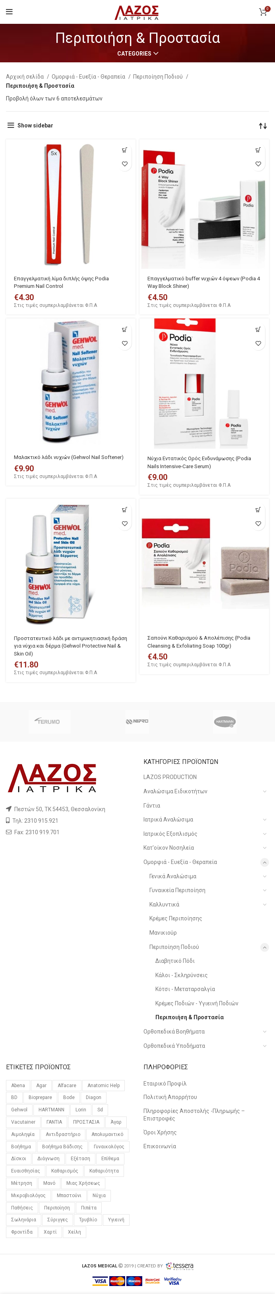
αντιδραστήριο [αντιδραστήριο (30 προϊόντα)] (63, 1134)
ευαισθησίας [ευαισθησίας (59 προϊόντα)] (25, 1171)
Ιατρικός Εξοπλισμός (170, 834)
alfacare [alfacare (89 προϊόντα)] (67, 1085)
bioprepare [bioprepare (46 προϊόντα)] (40, 1097)
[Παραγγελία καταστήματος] (263, 125)
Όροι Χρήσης (160, 1132)
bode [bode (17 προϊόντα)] (69, 1097)
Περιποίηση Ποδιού (158, 76)
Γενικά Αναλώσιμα (172, 876)
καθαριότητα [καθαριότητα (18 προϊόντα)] (104, 1171)
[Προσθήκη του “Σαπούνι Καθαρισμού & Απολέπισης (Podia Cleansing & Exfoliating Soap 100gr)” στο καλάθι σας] (258, 510)
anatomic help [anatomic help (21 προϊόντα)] (103, 1085)
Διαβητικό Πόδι (175, 961)
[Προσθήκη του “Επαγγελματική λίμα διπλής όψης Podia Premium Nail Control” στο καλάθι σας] (125, 150)
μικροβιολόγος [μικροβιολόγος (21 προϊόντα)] (28, 1195)
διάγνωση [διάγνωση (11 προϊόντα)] (48, 1158)
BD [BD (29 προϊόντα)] (14, 1097)
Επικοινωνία (159, 1146)
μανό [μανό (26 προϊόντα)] (49, 1183)
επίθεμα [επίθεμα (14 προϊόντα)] (110, 1158)
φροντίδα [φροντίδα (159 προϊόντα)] (22, 1232)
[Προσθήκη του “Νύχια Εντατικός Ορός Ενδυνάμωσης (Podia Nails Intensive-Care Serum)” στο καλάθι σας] (258, 329)
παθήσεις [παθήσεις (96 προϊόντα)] (22, 1208)
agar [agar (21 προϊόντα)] (41, 1085)
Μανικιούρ (163, 933)
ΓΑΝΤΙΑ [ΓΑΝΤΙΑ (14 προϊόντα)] (54, 1122)
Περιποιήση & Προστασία (189, 1017)
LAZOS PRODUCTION (170, 777)
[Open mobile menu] (9, 12)
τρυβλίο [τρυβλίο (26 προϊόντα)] (88, 1220)
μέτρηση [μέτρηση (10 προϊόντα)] (21, 1183)
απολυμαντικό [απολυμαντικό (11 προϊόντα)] (107, 1134)
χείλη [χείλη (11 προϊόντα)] (74, 1232)
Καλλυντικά (164, 904)
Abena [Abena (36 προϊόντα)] (18, 1085)
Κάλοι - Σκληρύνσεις (181, 975)
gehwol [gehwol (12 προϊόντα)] (19, 1110)
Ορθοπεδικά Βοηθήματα (174, 1031)
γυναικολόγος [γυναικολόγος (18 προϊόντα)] (109, 1146)
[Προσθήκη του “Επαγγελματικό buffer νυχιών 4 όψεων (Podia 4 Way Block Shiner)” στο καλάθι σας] (258, 150)
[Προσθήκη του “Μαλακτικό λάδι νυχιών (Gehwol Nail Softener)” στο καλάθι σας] (125, 329)
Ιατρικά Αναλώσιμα (168, 819)
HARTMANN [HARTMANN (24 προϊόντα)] (51, 1110)
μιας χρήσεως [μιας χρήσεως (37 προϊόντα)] (83, 1183)
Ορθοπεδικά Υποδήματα (174, 1046)
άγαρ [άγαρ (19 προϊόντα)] (116, 1122)
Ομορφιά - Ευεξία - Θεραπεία (89, 76)
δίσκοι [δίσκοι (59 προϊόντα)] (18, 1158)
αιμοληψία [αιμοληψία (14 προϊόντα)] (23, 1134)
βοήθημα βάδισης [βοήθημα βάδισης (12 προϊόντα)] (62, 1146)
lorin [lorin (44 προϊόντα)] (81, 1110)
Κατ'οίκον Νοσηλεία (168, 848)
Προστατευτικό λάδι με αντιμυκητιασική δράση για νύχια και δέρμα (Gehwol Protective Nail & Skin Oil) (66, 646)
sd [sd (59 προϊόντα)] (100, 1110)
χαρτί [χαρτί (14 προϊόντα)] (50, 1232)
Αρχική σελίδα (25, 76)
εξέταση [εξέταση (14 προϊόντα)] (80, 1158)
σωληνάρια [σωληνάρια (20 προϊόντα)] (23, 1220)
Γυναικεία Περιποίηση (177, 890)
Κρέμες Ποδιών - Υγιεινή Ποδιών (196, 1003)
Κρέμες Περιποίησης (175, 918)
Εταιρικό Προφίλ (165, 1083)
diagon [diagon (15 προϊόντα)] (93, 1097)
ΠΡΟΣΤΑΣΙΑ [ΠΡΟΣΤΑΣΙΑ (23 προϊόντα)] (86, 1122)
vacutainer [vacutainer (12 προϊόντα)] (23, 1122)
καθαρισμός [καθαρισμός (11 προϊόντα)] (64, 1171)
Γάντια (151, 805)
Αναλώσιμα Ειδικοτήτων (175, 791)
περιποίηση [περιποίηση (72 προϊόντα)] (57, 1208)
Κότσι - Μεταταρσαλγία (185, 989)
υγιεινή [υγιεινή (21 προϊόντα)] (116, 1220)
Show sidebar (35, 125)
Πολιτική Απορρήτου (170, 1097)
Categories (134, 53)
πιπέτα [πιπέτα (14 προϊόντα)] (89, 1208)
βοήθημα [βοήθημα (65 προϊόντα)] (21, 1146)
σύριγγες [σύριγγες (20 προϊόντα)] (57, 1220)
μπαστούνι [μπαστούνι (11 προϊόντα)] (69, 1195)
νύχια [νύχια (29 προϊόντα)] (99, 1195)
